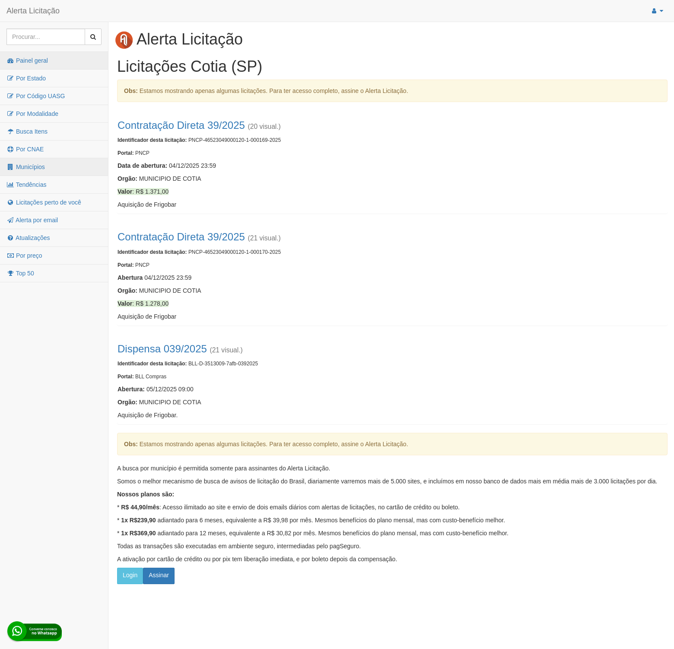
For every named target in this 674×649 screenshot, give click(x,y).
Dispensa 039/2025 (162, 349)
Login (130, 575)
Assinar (159, 575)
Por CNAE (25, 149)
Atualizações (28, 237)
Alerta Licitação (33, 10)
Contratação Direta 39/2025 (181, 125)
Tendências (26, 184)
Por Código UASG (35, 96)
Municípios (25, 166)
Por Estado (26, 78)
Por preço (24, 255)
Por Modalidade (32, 113)
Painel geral (27, 60)
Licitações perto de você (43, 202)
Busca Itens (27, 131)
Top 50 (20, 273)
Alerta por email (32, 220)
